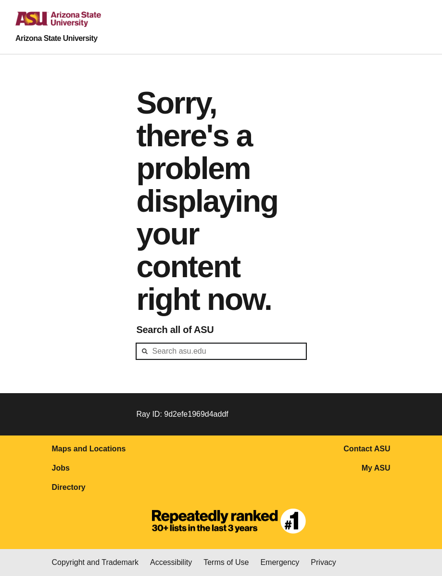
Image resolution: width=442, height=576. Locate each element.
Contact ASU (366, 449)
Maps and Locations (89, 449)
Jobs (61, 468)
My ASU (376, 468)
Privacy (323, 562)
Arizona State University (56, 38)
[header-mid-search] (221, 351)
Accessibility (171, 562)
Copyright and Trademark (95, 562)
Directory (69, 487)
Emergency (279, 562)
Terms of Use (226, 562)
